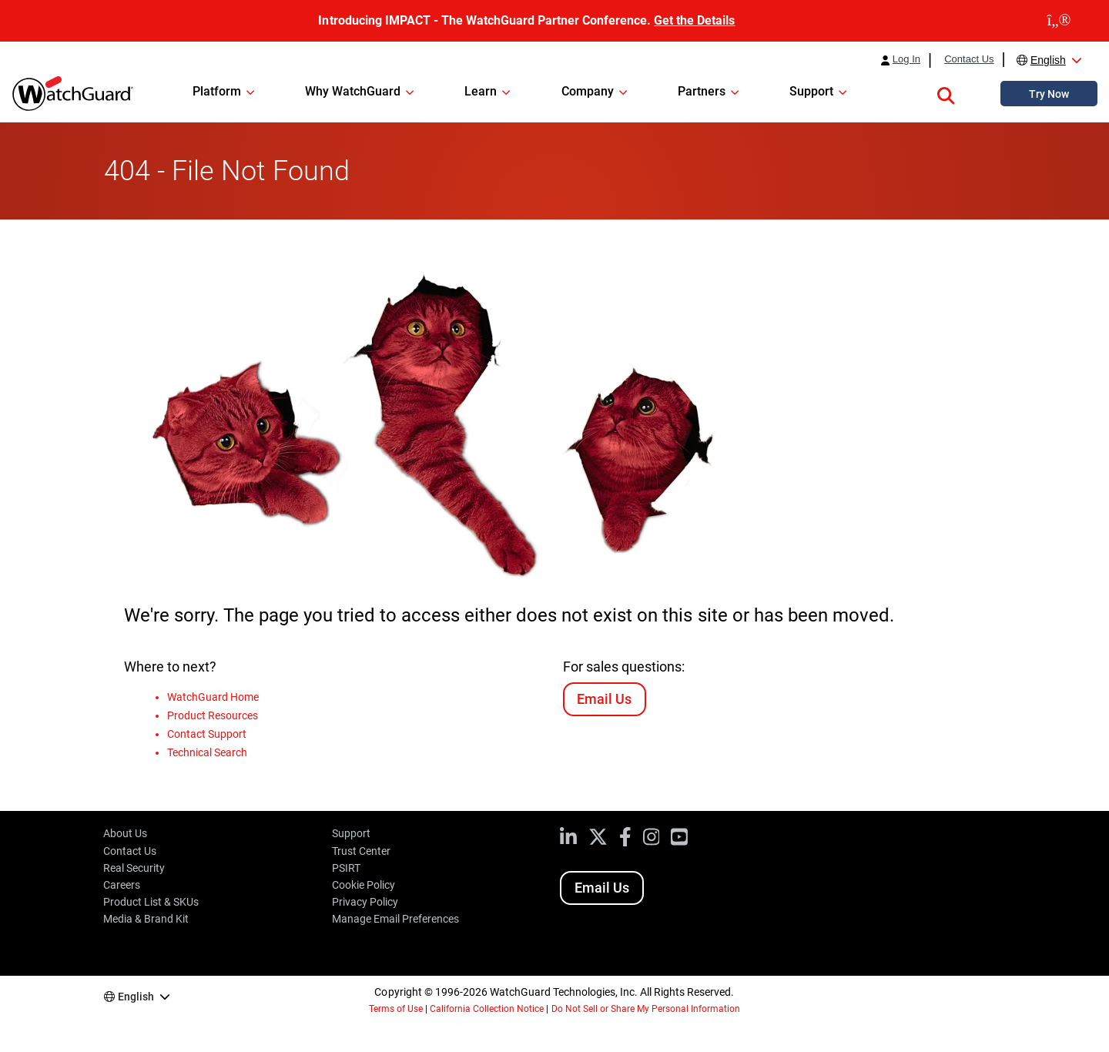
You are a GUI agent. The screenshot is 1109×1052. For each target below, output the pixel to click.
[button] (945, 93)
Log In (906, 59)
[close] (1059, 21)
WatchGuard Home (213, 697)
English (1048, 60)
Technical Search (207, 752)
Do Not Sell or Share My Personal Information (646, 1008)
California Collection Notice (487, 1008)
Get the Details (694, 20)
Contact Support (206, 734)
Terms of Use (396, 1008)
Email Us (604, 699)
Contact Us (968, 59)
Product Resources (212, 715)
